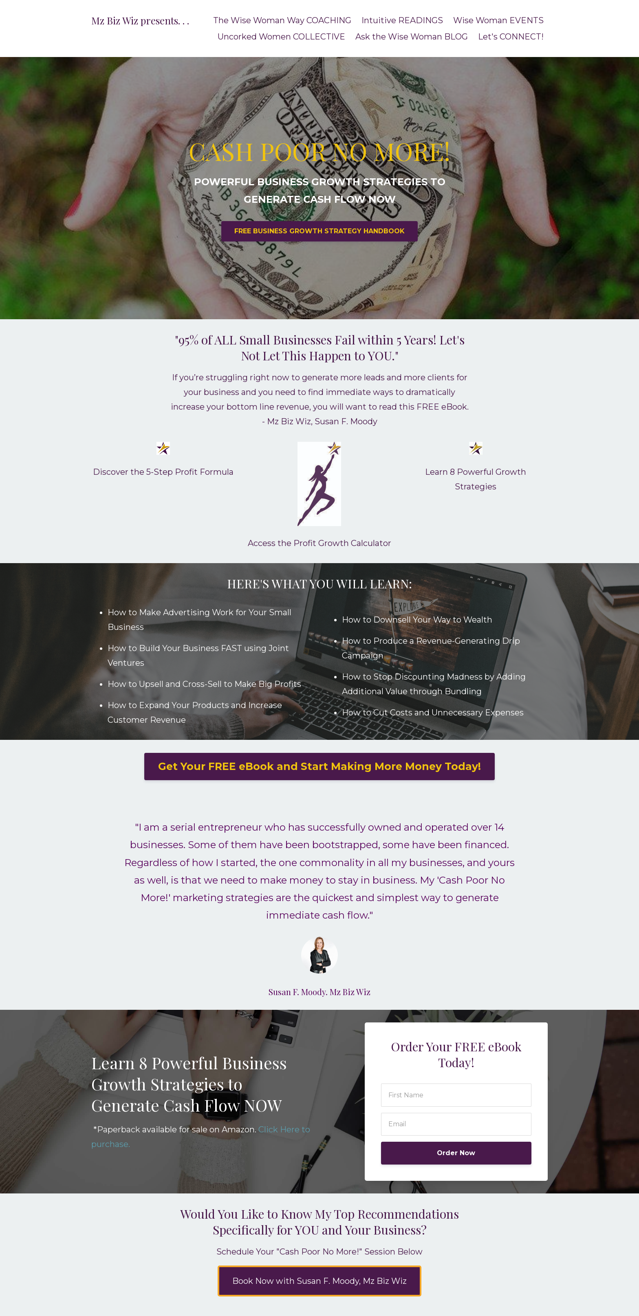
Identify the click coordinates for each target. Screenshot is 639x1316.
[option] (319, 901)
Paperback (118, 1129)
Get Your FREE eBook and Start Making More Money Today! (319, 766)
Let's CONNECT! (511, 37)
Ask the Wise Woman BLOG (411, 37)
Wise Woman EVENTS (498, 20)
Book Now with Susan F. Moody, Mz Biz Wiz (319, 1281)
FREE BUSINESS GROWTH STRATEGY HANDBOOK (319, 231)
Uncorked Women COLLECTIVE (281, 37)
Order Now (456, 1153)
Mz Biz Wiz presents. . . (140, 20)
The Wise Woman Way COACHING (282, 20)
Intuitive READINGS (402, 20)
